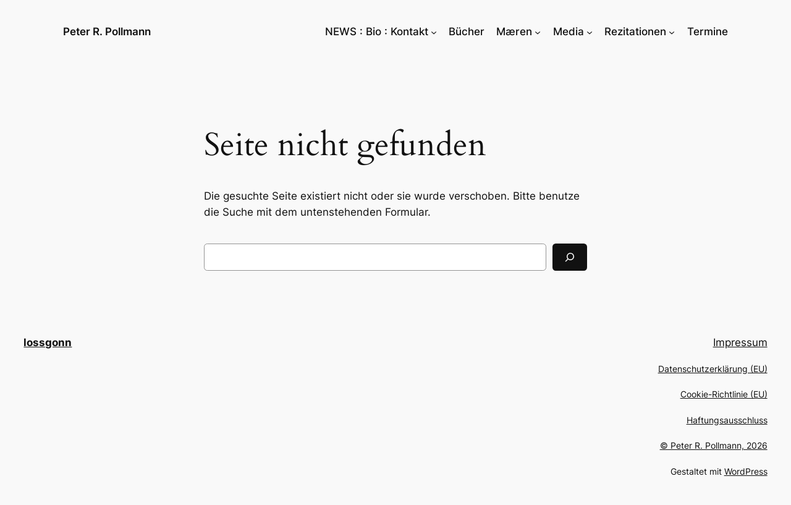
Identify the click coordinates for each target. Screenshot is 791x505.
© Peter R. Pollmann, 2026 (714, 445)
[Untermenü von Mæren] (538, 31)
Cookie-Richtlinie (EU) (724, 394)
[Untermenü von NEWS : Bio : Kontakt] (434, 31)
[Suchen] (569, 257)
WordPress (746, 471)
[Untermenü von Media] (589, 31)
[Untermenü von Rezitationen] (672, 31)
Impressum (740, 342)
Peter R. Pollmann (107, 31)
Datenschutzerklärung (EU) (713, 368)
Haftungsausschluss (727, 420)
